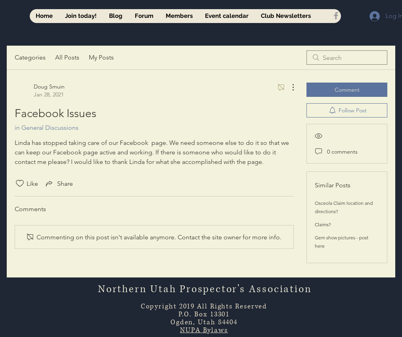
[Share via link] (58, 183)
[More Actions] (289, 87)
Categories (30, 57)
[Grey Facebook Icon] (336, 16)
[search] (346, 57)
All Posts (67, 57)
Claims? (323, 224)
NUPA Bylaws (204, 330)
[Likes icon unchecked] (20, 183)
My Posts (101, 57)
